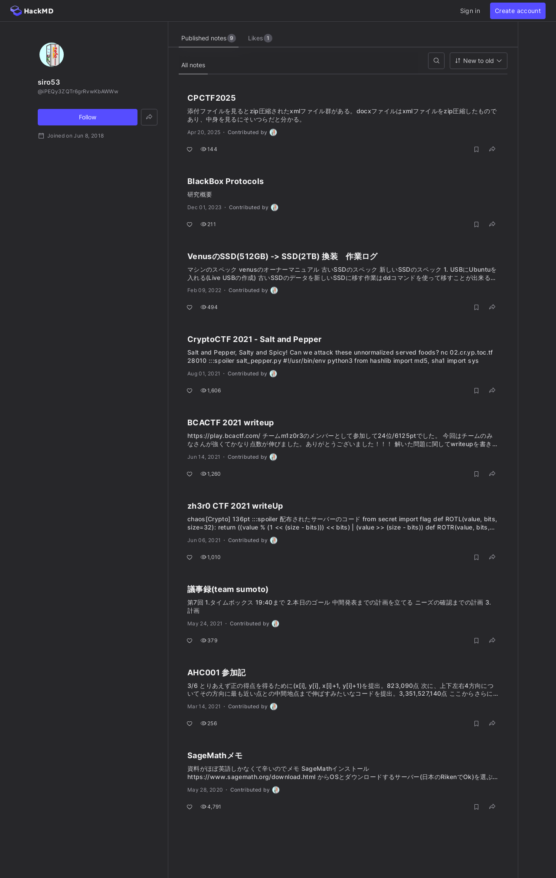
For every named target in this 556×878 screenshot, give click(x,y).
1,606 (210, 390)
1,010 (210, 557)
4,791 (211, 806)
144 (208, 149)
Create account (518, 10)
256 (208, 723)
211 (208, 224)
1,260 (210, 473)
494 (209, 307)
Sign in (470, 10)
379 (208, 640)
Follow (87, 117)
